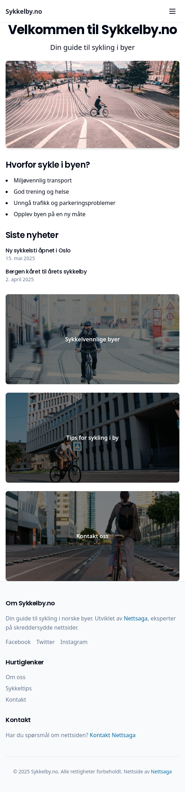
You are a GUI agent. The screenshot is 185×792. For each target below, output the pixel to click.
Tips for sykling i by (92, 438)
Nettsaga (136, 618)
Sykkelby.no (24, 11)
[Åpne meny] (172, 11)
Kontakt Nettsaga (113, 735)
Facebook (18, 642)
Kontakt (16, 699)
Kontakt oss (92, 536)
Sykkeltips (19, 688)
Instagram (74, 642)
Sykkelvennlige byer (92, 339)
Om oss (16, 677)
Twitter (45, 642)
